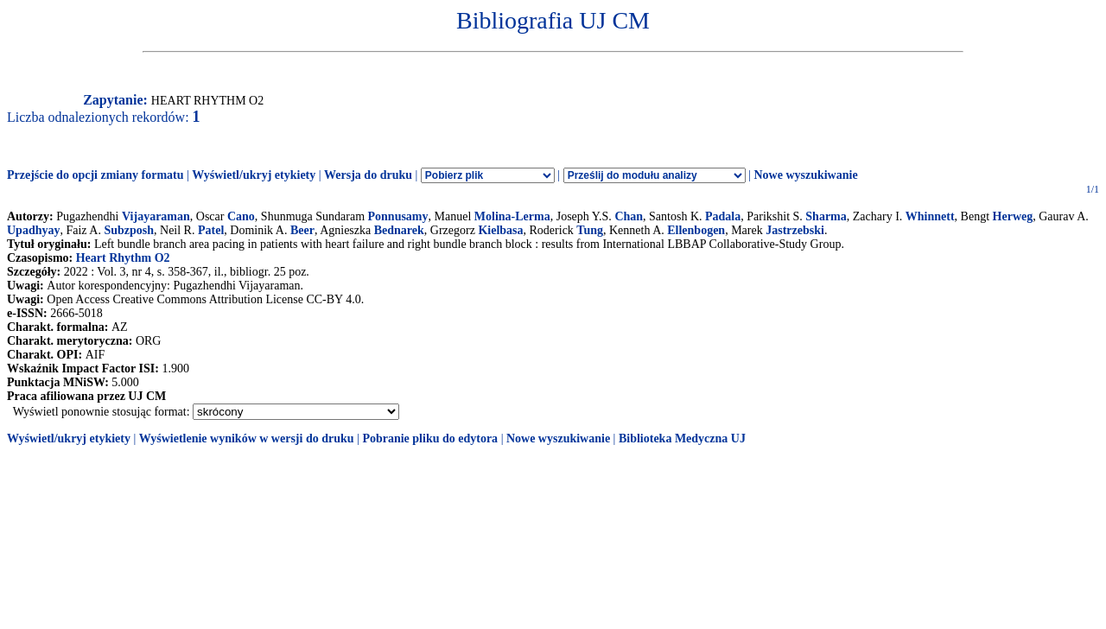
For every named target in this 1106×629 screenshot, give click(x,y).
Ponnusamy (398, 216)
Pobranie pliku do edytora (430, 438)
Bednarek (399, 230)
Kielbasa (500, 230)
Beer (302, 230)
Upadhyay (33, 230)
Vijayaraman (156, 216)
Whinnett (930, 216)
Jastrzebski (795, 230)
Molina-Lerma (512, 216)
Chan (628, 216)
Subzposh (129, 230)
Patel (211, 230)
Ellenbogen (696, 230)
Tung (589, 230)
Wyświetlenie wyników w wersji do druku (246, 438)
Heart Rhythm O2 (123, 257)
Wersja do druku (368, 174)
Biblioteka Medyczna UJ (682, 438)
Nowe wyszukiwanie (805, 174)
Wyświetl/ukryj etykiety (253, 174)
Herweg (1013, 216)
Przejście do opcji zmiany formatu (95, 174)
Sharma (825, 216)
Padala (723, 216)
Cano (241, 216)
